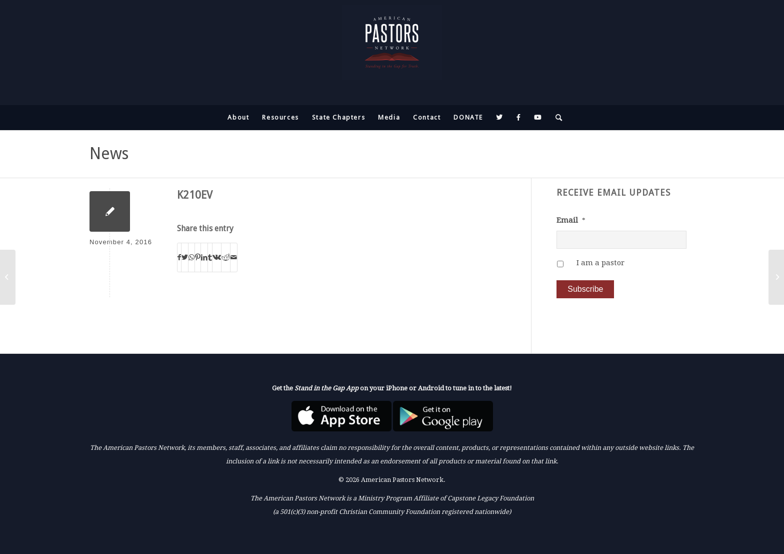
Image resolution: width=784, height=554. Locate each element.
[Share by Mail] (233, 257)
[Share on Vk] (216, 257)
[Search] (556, 117)
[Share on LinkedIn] (204, 257)
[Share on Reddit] (226, 257)
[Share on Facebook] (179, 257)
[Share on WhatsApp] (191, 257)
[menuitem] (238, 117)
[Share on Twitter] (185, 257)
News (109, 153)
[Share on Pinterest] (197, 257)
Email (571, 220)
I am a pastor (600, 262)
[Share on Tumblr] (210, 257)
